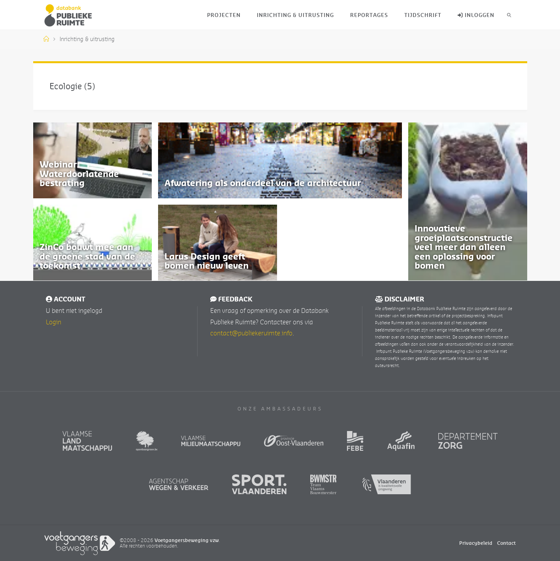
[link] (509, 15)
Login (53, 321)
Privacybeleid (475, 543)
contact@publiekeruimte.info (251, 333)
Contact (506, 543)
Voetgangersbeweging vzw (187, 539)
